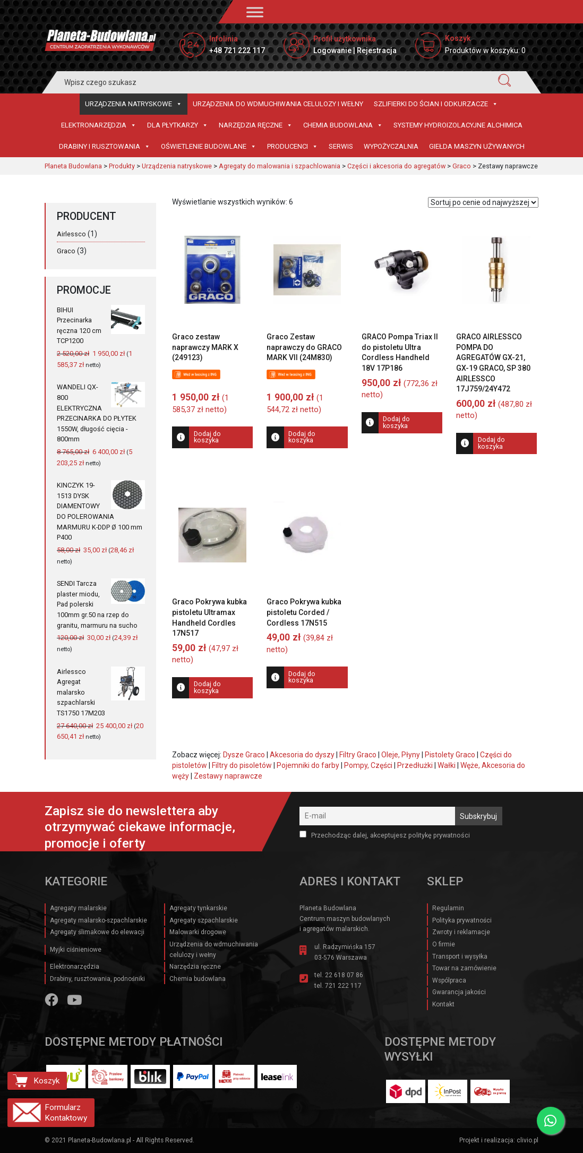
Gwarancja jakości (459, 992)
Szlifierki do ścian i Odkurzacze (436, 104)
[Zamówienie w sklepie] (483, 202)
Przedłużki (415, 765)
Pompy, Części (368, 765)
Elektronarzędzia (98, 125)
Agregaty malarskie (78, 908)
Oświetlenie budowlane (208, 146)
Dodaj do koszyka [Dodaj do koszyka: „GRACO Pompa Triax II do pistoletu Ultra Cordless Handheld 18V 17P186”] (396, 422)
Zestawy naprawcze (228, 776)
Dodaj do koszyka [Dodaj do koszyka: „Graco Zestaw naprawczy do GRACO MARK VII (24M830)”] (301, 437)
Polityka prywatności (462, 920)
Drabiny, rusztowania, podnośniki (97, 979)
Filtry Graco (357, 754)
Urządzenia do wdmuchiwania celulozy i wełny (278, 104)
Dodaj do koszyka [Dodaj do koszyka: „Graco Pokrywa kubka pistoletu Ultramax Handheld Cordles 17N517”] (207, 687)
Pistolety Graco (450, 754)
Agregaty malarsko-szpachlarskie (98, 920)
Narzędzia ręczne (256, 125)
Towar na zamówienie (464, 968)
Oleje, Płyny (400, 754)
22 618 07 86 (344, 975)
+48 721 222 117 (237, 50)
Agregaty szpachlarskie (203, 920)
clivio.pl (527, 1140)
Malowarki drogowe (197, 932)
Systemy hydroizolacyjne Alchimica (457, 125)
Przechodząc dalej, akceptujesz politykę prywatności (384, 835)
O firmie (443, 944)
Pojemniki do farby (308, 765)
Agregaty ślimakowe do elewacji (97, 932)
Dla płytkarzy (177, 125)
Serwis (341, 146)
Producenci (292, 146)
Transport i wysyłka (459, 956)
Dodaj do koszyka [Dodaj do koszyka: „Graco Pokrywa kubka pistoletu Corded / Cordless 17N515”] (301, 677)
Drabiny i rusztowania (104, 146)
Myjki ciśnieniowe (75, 949)
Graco (66, 251)
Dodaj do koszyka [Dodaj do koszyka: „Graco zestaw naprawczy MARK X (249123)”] (207, 437)
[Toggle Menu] (254, 12)
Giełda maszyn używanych (477, 146)
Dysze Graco (244, 754)
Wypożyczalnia (391, 146)
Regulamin (448, 908)
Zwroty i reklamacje (461, 932)
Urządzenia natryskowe (133, 104)
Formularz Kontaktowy (66, 1113)
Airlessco (71, 234)
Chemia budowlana (343, 125)
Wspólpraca (449, 980)
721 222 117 (343, 985)
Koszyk (46, 1081)
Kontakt (443, 1004)
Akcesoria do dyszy (302, 754)
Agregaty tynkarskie (198, 908)
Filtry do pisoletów (242, 765)
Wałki (447, 765)
